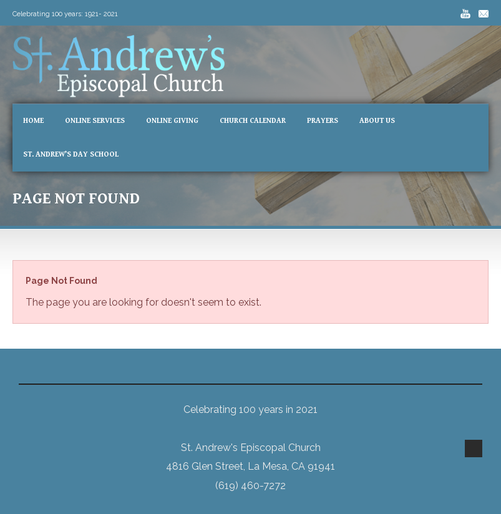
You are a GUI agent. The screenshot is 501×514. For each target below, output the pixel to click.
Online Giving (172, 121)
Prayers (322, 121)
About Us (377, 121)
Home (33, 121)
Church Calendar (253, 121)
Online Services (95, 121)
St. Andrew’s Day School (71, 154)
